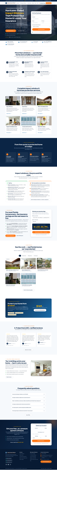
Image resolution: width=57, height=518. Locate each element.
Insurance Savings (32, 453)
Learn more (8, 114)
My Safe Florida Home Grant (34, 459)
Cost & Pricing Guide (33, 456)
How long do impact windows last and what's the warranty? (28, 411)
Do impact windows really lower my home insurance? (28, 398)
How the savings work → (10, 236)
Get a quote (9, 133)
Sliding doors (30, 256)
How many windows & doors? (36, 24)
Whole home (24, 256)
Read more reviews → (28, 350)
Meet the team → (9, 377)
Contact (48, 468)
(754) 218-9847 (21, 30)
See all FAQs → (28, 415)
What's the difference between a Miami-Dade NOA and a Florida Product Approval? (28, 401)
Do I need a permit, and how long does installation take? (28, 408)
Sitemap (51, 468)
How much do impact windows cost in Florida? (28, 395)
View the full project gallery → (28, 290)
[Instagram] (8, 464)
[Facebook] (6, 464)
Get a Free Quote (46, 461)
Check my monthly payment (40, 310)
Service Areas (43, 468)
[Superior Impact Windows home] (10, 3)
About (46, 468)
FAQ (30, 460)
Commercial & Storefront (23, 456)
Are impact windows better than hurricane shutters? (28, 404)
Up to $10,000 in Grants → (48, 0)
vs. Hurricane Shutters (33, 455)
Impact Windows (22, 453)
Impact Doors (21, 455)
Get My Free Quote (11, 30)
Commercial (35, 256)
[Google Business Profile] (10, 464)
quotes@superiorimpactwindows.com (47, 455)
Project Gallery (22, 459)
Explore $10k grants (20, 236)
